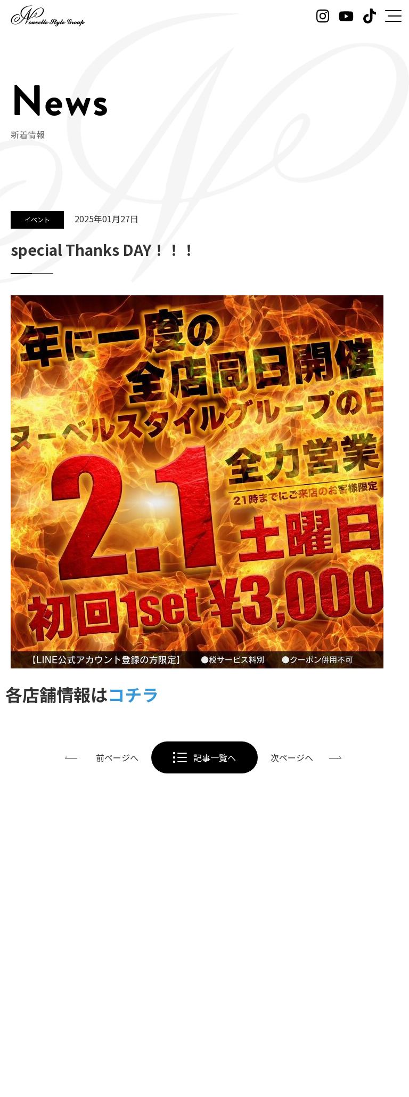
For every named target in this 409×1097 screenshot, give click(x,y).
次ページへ (292, 757)
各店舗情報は (82, 694)
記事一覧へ (214, 757)
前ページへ (117, 757)
